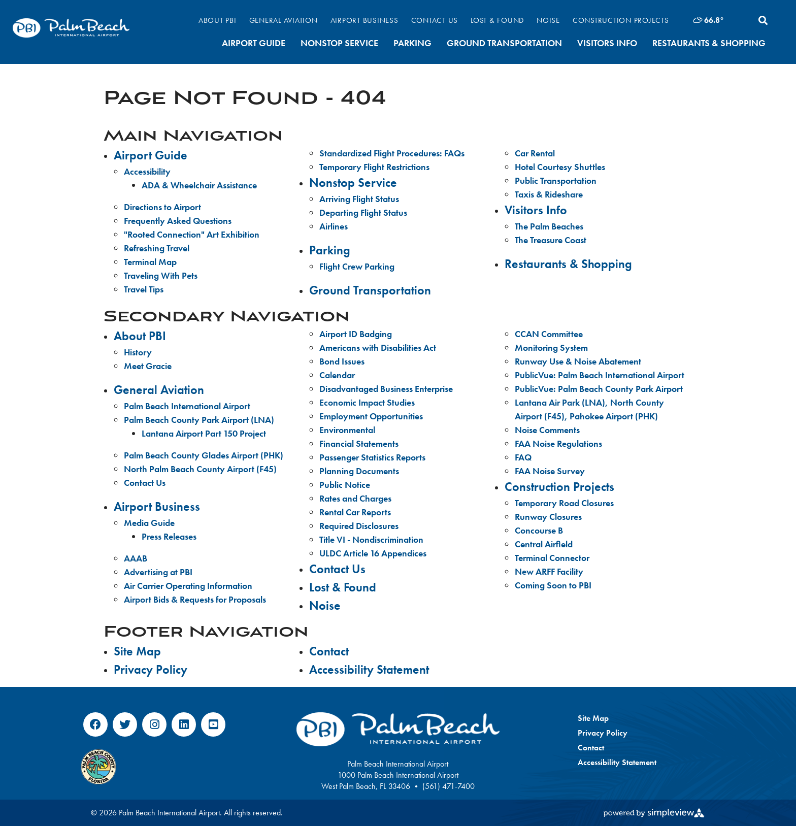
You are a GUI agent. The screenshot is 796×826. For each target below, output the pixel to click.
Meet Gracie (148, 366)
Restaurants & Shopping (709, 43)
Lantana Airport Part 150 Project (204, 433)
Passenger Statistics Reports (372, 457)
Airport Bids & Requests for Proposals (195, 599)
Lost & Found (497, 20)
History (138, 352)
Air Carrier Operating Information (188, 585)
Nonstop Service (339, 43)
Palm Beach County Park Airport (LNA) (199, 419)
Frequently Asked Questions (177, 220)
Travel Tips (143, 289)
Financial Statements (359, 443)
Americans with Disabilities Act (377, 347)
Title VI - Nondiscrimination (371, 539)
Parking (412, 43)
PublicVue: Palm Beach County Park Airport (599, 388)
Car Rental (535, 153)
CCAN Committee (549, 334)
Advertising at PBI (158, 572)
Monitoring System (551, 347)
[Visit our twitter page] (125, 724)
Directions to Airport (162, 207)
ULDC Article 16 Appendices (372, 553)
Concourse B (539, 530)
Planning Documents (359, 471)
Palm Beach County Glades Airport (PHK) (203, 455)
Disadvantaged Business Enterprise (386, 388)
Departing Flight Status (363, 212)
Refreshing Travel (156, 248)
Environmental (347, 430)
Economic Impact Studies (367, 402)
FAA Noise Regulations (558, 443)
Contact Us (434, 20)
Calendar (337, 375)
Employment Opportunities (371, 416)
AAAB (135, 558)
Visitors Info (607, 43)
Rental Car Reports (355, 512)
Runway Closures (548, 516)
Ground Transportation (504, 43)
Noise (548, 20)
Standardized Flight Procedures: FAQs (392, 153)
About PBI (217, 20)
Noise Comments (547, 430)
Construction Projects (621, 20)
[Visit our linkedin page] (184, 724)
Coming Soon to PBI (553, 585)
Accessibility (147, 171)
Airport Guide (253, 43)
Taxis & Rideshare (549, 194)
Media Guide (149, 522)
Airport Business (364, 20)
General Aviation (283, 20)
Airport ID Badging (355, 334)
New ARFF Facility (549, 571)
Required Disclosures (359, 526)
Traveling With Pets (160, 275)
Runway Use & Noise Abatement (578, 361)
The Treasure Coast (550, 240)
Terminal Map (150, 262)
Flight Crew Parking (356, 266)
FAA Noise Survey (550, 471)
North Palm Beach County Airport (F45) (200, 469)
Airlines (333, 226)
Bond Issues (341, 361)
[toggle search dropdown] (763, 20)
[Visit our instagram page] (154, 724)
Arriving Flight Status (359, 199)
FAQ (523, 457)
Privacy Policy (150, 669)
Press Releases (169, 536)
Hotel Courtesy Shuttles (560, 167)
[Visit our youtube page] (213, 724)
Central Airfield (544, 544)
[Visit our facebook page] (95, 724)
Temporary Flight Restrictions (374, 167)
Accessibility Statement (369, 669)
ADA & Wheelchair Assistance (199, 185)
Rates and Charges (355, 498)
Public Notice (344, 484)
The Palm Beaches (549, 226)
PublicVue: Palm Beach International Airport (599, 375)
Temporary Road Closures (564, 503)
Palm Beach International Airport (187, 406)
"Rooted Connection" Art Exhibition (191, 234)
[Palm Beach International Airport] (71, 28)
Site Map (137, 651)
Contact (329, 651)
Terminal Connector (552, 558)
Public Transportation (555, 180)
